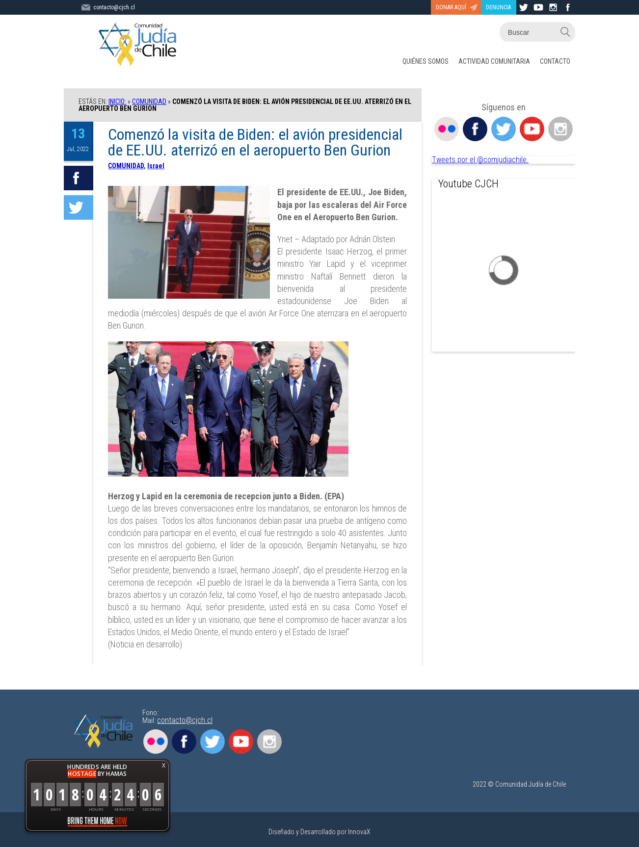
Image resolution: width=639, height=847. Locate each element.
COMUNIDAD (149, 101)
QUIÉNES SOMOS (425, 61)
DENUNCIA (498, 7)
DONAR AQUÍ (451, 7)
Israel (155, 166)
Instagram (560, 129)
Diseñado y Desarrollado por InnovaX (319, 832)
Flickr (446, 129)
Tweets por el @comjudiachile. (480, 159)
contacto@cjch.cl (185, 720)
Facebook (475, 129)
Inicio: (117, 101)
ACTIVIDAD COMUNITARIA (494, 61)
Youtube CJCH (468, 184)
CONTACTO (555, 61)
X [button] (163, 765)
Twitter (503, 129)
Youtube (532, 129)
